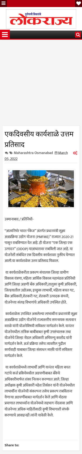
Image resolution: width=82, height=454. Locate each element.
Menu (3, 3)
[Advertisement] (41, 84)
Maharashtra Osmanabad (33, 153)
